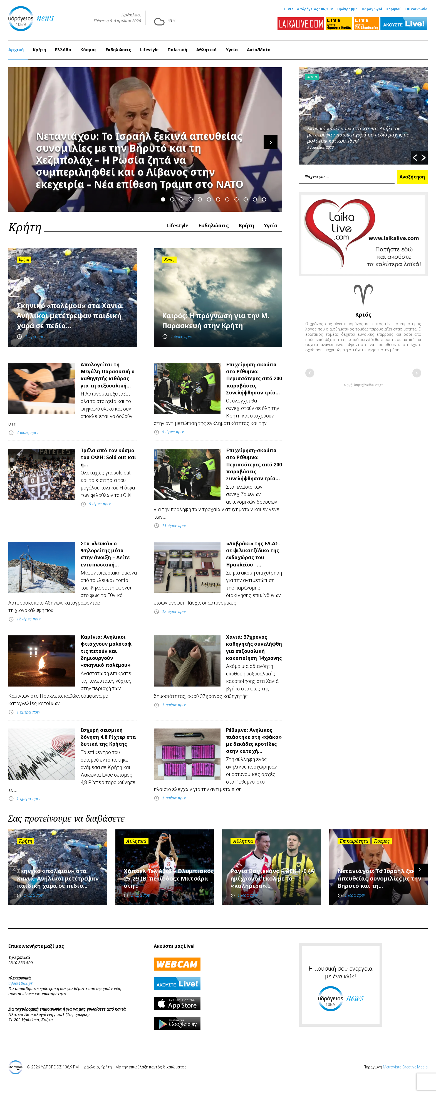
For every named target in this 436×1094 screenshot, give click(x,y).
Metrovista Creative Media (405, 1079)
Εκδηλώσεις (118, 46)
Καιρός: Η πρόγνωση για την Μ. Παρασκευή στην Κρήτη (212, 312)
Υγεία (232, 46)
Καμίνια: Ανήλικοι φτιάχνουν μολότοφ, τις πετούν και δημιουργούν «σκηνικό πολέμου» (107, 663)
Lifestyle (149, 46)
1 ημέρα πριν (28, 716)
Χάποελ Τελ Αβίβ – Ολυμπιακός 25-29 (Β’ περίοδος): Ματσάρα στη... (164, 889)
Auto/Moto (259, 46)
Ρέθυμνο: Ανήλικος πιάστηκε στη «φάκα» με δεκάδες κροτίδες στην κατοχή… (253, 749)
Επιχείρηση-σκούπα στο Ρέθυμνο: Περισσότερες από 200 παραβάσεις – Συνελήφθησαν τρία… (252, 383)
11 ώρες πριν (174, 529)
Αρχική (16, 46)
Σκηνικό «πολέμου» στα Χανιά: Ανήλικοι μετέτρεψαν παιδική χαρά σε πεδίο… (70, 307)
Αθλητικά (206, 46)
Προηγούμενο (309, 370)
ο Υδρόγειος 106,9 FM (315, 9)
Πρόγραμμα (347, 9)
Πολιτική (177, 46)
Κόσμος (88, 46)
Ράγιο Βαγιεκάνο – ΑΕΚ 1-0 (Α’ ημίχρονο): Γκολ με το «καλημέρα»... (275, 889)
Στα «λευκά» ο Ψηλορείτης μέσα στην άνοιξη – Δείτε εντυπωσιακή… (108, 558)
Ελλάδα (63, 46)
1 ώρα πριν (35, 333)
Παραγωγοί (372, 9)
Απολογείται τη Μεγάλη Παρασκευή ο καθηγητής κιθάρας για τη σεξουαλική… (108, 376)
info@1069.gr (20, 995)
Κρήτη (39, 46)
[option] (363, 112)
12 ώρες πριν (29, 623)
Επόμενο (416, 370)
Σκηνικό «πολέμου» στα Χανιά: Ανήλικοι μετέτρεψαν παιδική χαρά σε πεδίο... (61, 889)
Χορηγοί (393, 9)
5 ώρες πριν (173, 436)
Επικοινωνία (416, 9)
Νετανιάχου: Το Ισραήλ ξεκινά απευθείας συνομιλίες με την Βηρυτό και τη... (383, 889)
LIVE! (288, 9)
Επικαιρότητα (354, 853)
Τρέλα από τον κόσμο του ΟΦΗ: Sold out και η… (104, 462)
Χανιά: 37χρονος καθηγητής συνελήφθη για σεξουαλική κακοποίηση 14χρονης (249, 659)
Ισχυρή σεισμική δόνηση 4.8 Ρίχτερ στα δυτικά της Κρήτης (106, 745)
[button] (415, 154)
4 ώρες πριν (181, 333)
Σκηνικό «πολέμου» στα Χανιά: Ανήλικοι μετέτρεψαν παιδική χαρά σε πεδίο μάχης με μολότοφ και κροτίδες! (358, 131)
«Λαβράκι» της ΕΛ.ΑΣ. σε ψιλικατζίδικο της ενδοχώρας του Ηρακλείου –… (252, 561)
